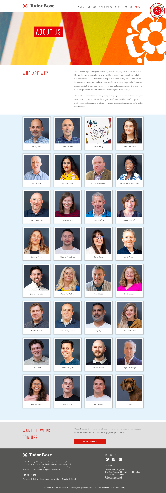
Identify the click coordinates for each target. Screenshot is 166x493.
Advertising (55, 479)
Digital (73, 479)
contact (128, 7)
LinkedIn (120, 459)
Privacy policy (76, 487)
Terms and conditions (101, 487)
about (138, 7)
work (81, 7)
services (92, 7)
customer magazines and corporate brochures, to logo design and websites (109, 84)
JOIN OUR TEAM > (90, 441)
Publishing (26, 479)
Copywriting (44, 479)
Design (35, 479)
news (118, 7)
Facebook (114, 459)
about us (41, 469)
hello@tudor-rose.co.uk (113, 477)
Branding (65, 479)
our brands (105, 7)
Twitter (107, 459)
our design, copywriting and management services (114, 87)
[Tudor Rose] (38, 5)
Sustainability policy (118, 487)
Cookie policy (87, 487)
